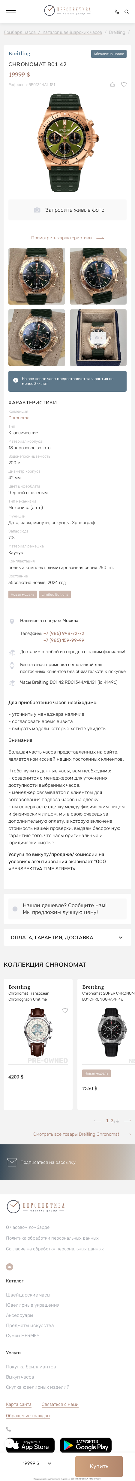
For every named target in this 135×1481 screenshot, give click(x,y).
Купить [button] (99, 1466)
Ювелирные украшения (32, 1305)
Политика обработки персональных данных (52, 1238)
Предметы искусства (30, 1325)
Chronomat (19, 417)
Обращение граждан (28, 1415)
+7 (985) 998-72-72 (64, 633)
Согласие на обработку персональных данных (55, 1249)
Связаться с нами (60, 1404)
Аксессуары (19, 1315)
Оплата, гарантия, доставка (67, 937)
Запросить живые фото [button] (69, 210)
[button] (11, 11)
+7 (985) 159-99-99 (64, 640)
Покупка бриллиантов (31, 1367)
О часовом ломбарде (28, 1227)
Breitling (19, 54)
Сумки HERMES (23, 1335)
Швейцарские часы (28, 1295)
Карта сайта (19, 1404)
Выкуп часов (20, 1377)
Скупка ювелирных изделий (38, 1387)
